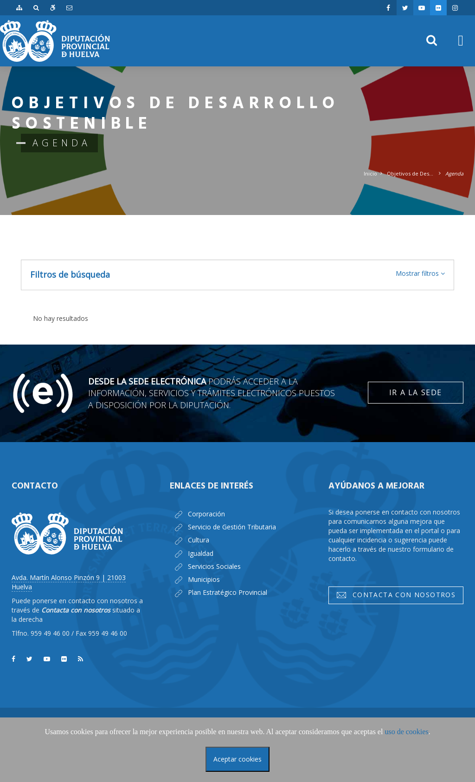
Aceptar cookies (237, 759)
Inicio (370, 173)
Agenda (454, 173)
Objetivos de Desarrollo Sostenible (411, 173)
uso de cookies (406, 732)
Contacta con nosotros (396, 595)
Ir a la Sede (415, 392)
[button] (420, 273)
